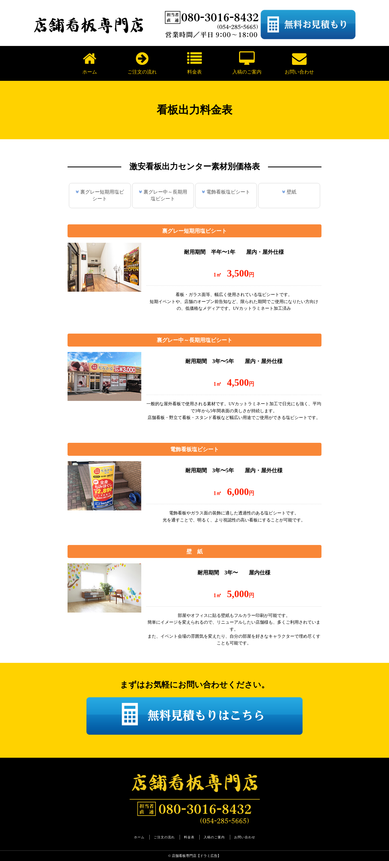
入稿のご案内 (247, 63)
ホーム (89, 63)
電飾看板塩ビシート (228, 192)
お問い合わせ (299, 63)
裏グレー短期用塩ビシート (102, 195)
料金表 (194, 63)
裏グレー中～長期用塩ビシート (165, 195)
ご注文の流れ (142, 63)
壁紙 (291, 192)
